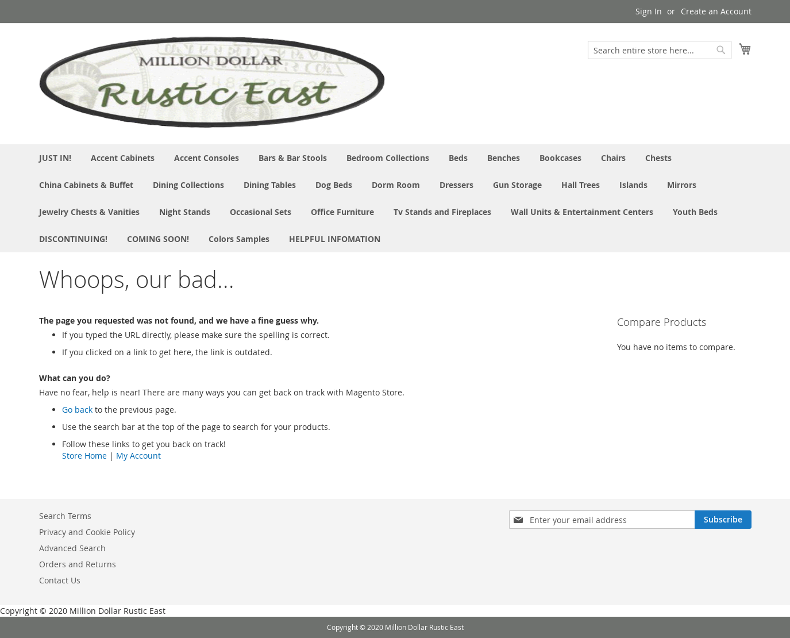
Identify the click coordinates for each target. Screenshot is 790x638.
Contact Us (59, 580)
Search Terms (65, 515)
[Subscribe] (723, 519)
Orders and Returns (77, 564)
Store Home (84, 455)
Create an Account (716, 11)
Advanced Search (72, 548)
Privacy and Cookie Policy (87, 531)
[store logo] (212, 83)
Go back (77, 409)
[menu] (395, 198)
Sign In (648, 11)
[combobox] (659, 50)
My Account (138, 455)
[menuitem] (55, 157)
